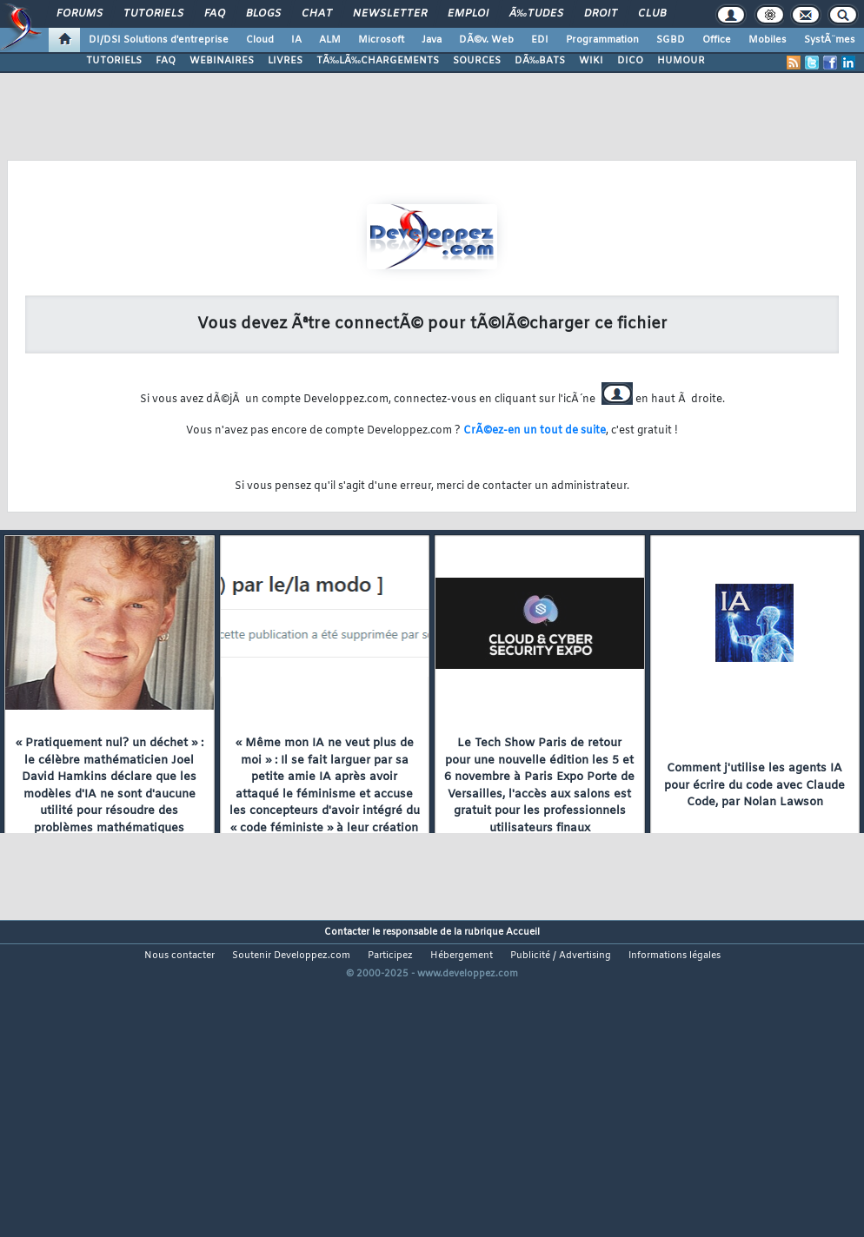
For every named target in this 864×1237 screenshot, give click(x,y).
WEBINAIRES (221, 61)
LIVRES (285, 61)
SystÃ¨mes (829, 40)
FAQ (215, 14)
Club (652, 14)
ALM (330, 40)
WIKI (591, 61)
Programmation (602, 40)
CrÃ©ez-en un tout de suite (534, 431)
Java (432, 40)
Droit (600, 14)
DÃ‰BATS (540, 61)
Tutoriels (153, 14)
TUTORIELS (114, 61)
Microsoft (381, 40)
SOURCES (477, 61)
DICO (630, 61)
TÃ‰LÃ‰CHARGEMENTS (377, 61)
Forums (79, 14)
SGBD (670, 40)
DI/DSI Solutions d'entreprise (159, 40)
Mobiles (767, 40)
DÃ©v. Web (486, 40)
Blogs (263, 14)
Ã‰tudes (536, 14)
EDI (539, 40)
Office (716, 40)
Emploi (468, 14)
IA (296, 40)
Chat (317, 14)
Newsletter (390, 14)
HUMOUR (681, 61)
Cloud (260, 40)
